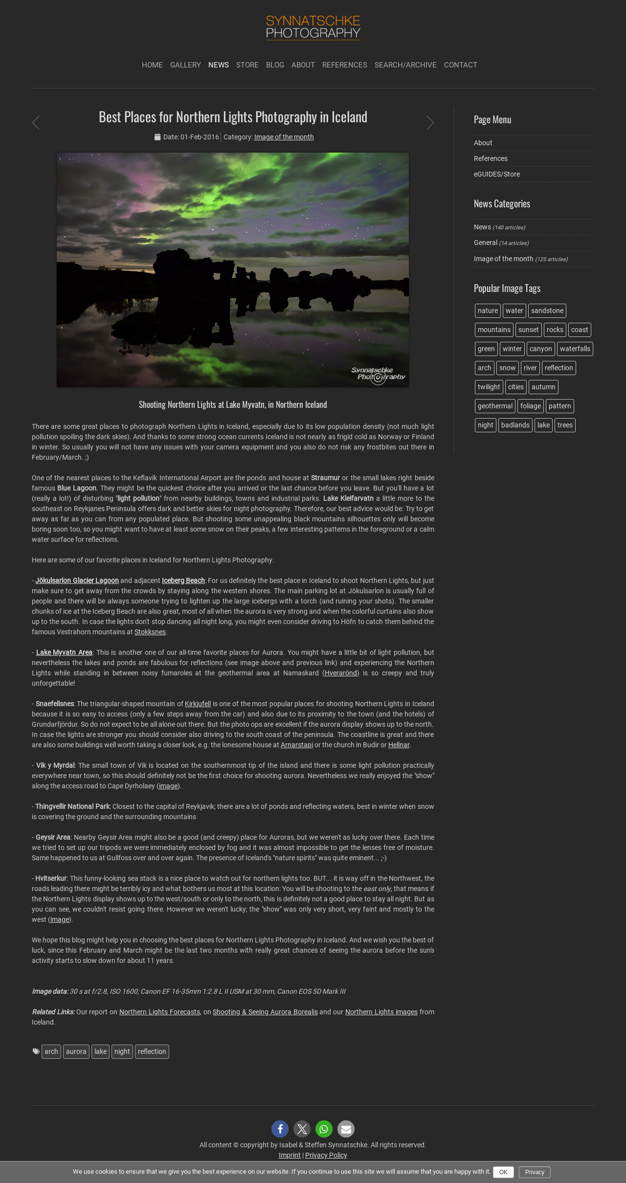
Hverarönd (341, 673)
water (514, 310)
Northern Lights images (381, 1012)
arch (51, 1051)
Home (152, 65)
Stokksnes (150, 632)
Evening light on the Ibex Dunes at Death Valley (35, 122)
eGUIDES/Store (497, 174)
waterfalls (575, 349)
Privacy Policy (326, 1155)
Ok (503, 1172)
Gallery (185, 65)
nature (488, 310)
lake (100, 1051)
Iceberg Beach (183, 580)
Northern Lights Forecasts (159, 1012)
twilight (489, 387)
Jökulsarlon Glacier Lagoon (77, 580)
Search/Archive (406, 65)
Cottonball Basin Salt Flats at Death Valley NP (430, 122)
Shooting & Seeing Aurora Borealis (265, 1012)
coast (579, 330)
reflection (152, 1051)
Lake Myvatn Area (64, 652)
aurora (76, 1051)
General (485, 242)
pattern (560, 406)
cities (516, 387)
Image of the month (284, 137)
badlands (515, 425)
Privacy (534, 1172)
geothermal (495, 406)
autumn (544, 387)
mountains (494, 330)
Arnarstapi (297, 745)
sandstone (547, 310)
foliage (530, 406)
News (218, 65)
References (344, 65)
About (303, 65)
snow (507, 368)
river (530, 368)
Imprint (290, 1155)
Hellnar (398, 745)
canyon (541, 349)
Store (247, 65)
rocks (555, 330)
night (122, 1051)
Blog (275, 65)
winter (512, 349)
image (168, 786)
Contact (460, 65)
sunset (528, 330)
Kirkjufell (198, 704)
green (486, 349)
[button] (280, 1129)
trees (565, 425)
